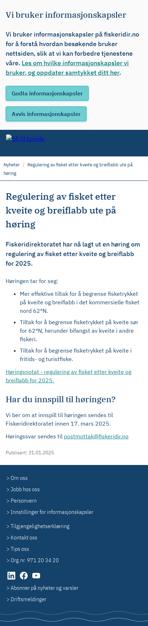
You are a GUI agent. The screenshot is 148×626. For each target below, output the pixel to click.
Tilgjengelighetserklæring (40, 526)
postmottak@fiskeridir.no (96, 436)
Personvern (24, 500)
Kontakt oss (24, 537)
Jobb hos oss (25, 489)
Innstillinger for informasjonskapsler (52, 511)
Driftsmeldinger (28, 599)
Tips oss (20, 548)
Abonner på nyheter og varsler (44, 587)
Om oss (19, 477)
